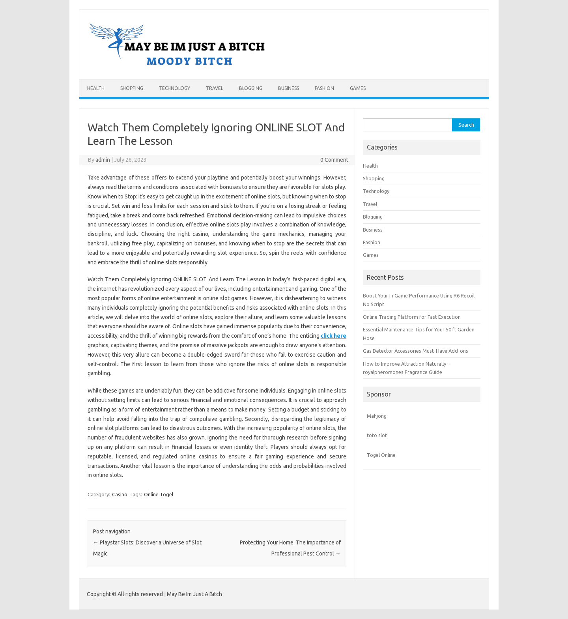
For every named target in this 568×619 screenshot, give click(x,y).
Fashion (324, 88)
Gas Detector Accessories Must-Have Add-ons (415, 350)
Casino (119, 494)
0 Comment (334, 160)
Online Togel (158, 494)
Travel (214, 88)
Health (96, 88)
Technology (174, 88)
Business (288, 88)
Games (358, 88)
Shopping (131, 88)
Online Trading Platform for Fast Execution (412, 317)
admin (102, 160)
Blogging (250, 88)
